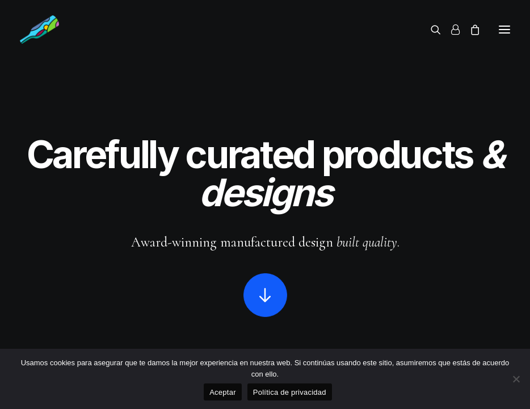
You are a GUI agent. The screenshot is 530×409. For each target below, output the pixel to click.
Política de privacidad (289, 392)
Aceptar (222, 392)
